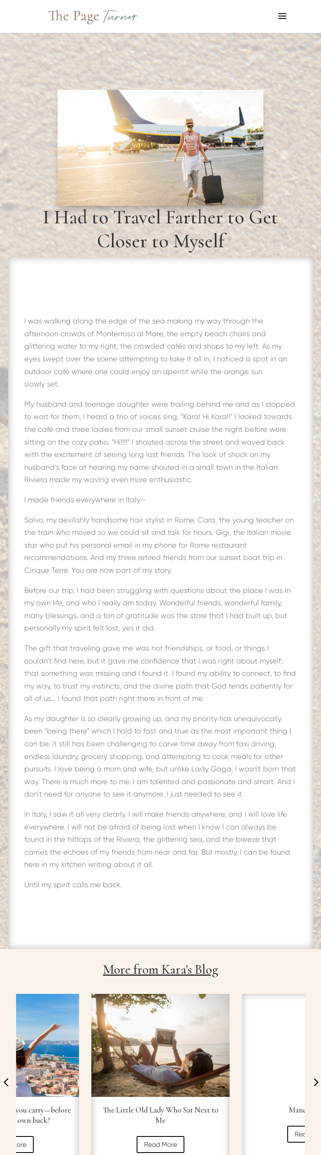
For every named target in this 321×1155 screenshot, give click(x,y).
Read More (160, 1144)
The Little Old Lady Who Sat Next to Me (161, 1115)
